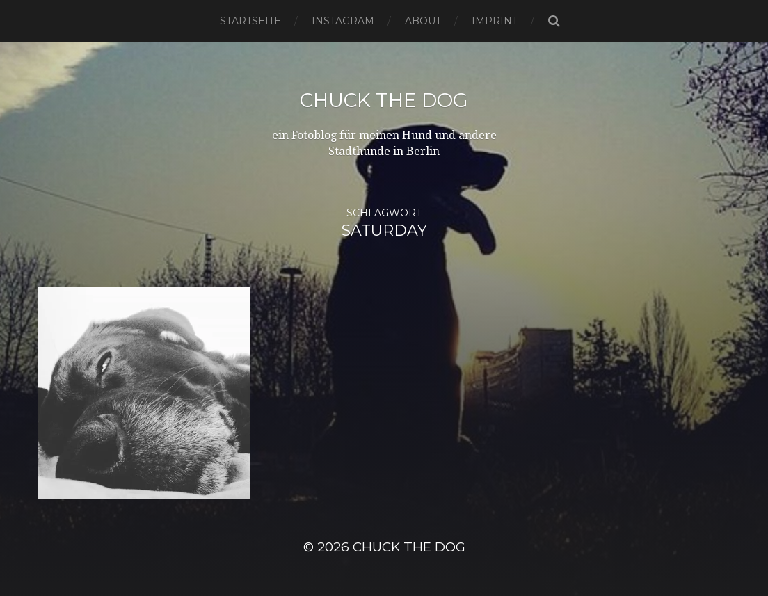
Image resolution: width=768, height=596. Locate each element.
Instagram (343, 21)
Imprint (495, 21)
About (423, 21)
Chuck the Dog (384, 100)
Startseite (250, 21)
